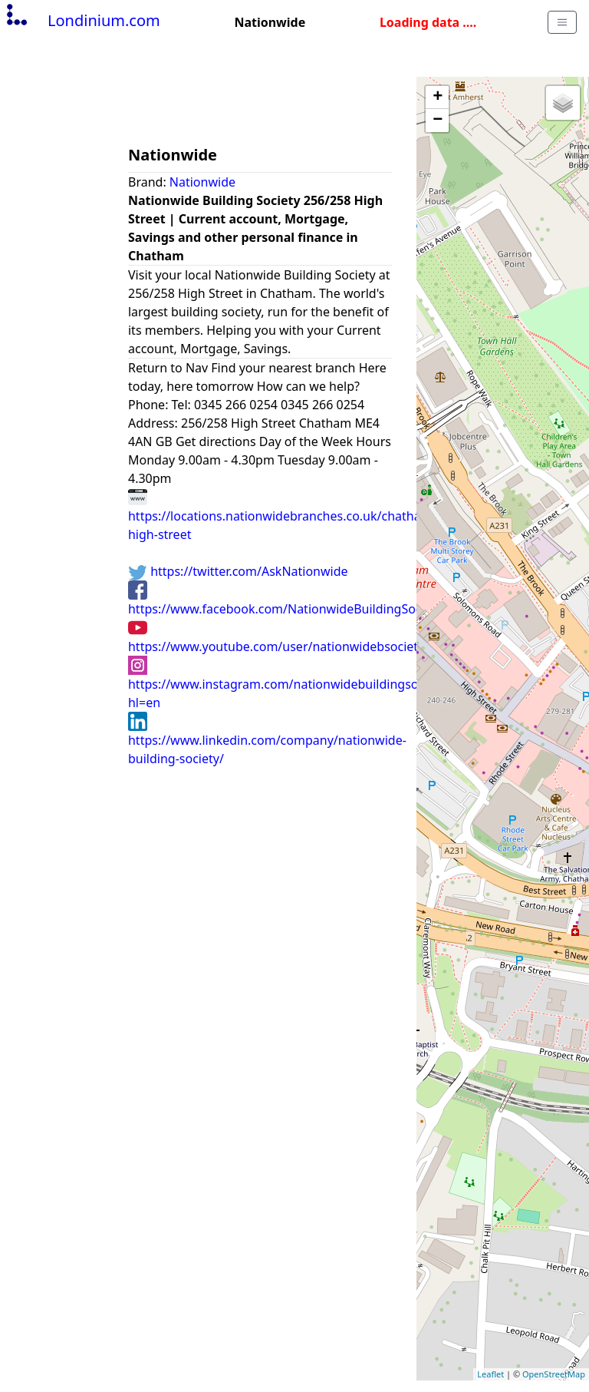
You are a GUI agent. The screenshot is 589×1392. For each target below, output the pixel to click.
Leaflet (490, 1374)
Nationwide (202, 182)
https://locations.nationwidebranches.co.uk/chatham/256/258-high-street (308, 515)
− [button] (438, 120)
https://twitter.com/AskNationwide (238, 571)
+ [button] (438, 97)
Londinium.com (81, 20)
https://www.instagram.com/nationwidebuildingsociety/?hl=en (291, 683)
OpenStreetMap (553, 1374)
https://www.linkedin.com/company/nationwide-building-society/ (267, 739)
